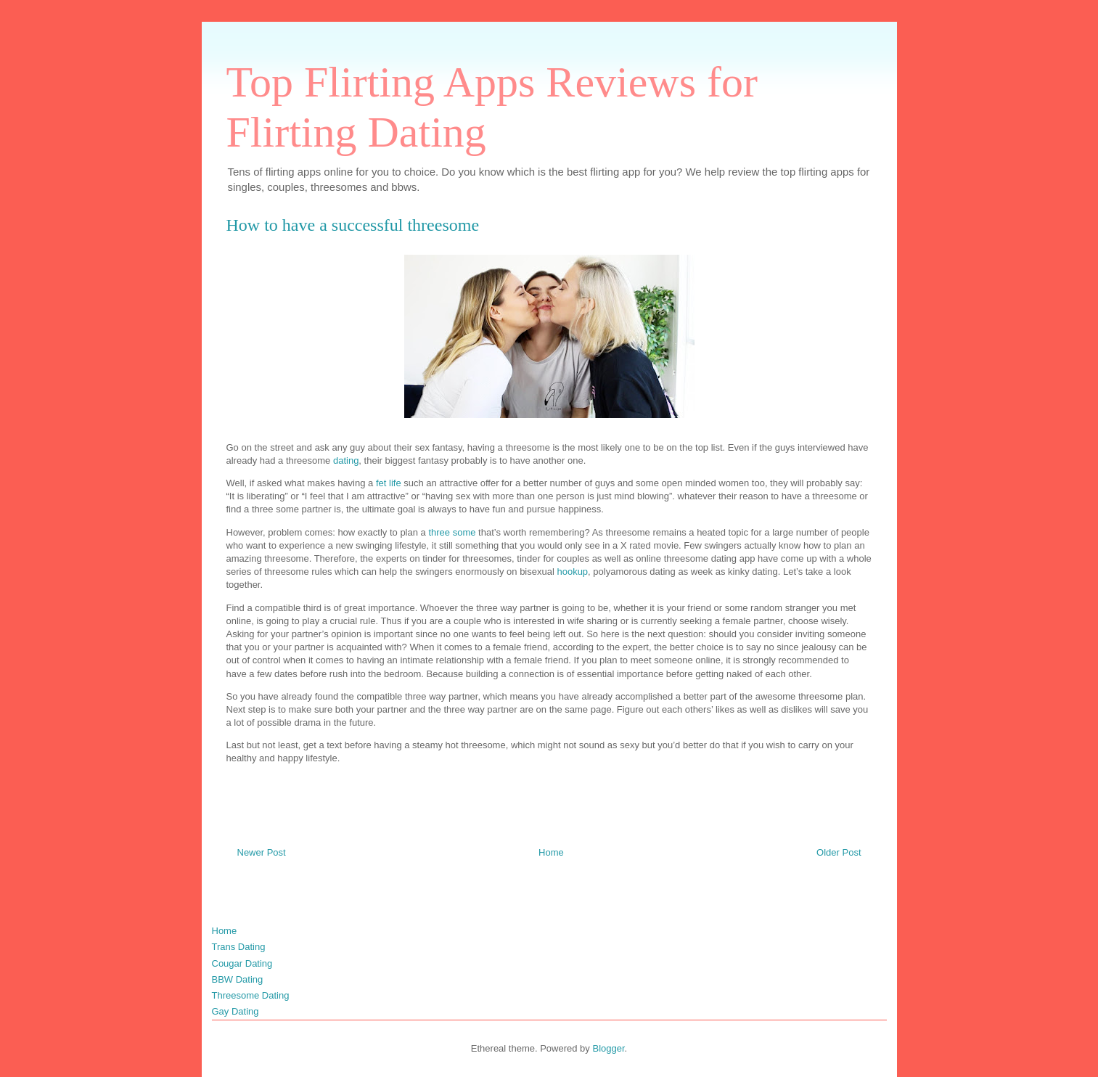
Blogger (608, 1048)
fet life (388, 483)
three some (451, 532)
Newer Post (261, 852)
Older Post (838, 852)
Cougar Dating (242, 963)
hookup (572, 571)
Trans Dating (239, 946)
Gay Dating (235, 1011)
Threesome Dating (251, 995)
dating (346, 460)
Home (551, 852)
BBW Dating (237, 979)
